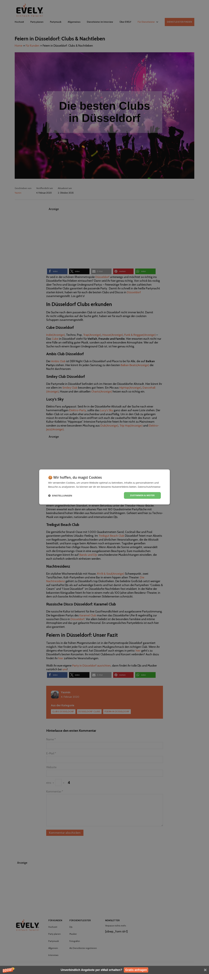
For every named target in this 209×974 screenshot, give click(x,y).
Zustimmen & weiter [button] (141, 497)
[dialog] (104, 487)
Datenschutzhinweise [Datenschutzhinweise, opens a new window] (69, 488)
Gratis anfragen (136, 970)
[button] (104, 970)
